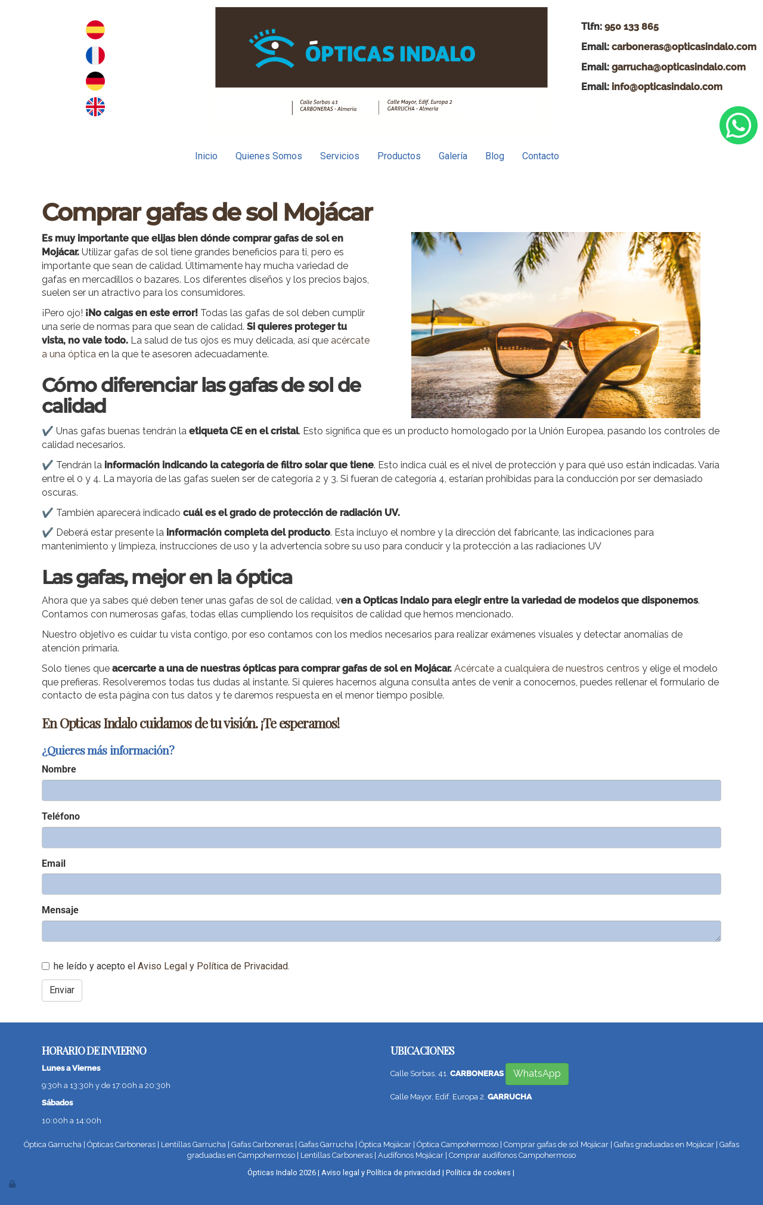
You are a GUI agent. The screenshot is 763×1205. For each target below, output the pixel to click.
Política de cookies (478, 1172)
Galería (453, 156)
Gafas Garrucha (326, 1144)
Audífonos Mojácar (410, 1155)
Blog (494, 156)
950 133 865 (631, 26)
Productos (399, 156)
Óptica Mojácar (385, 1144)
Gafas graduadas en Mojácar (664, 1144)
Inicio (206, 156)
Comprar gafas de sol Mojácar (556, 1144)
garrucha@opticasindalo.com (679, 67)
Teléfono (61, 816)
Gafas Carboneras (262, 1144)
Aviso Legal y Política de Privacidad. (214, 966)
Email (54, 863)
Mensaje (60, 910)
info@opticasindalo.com (667, 86)
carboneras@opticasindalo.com (684, 46)
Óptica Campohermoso (457, 1144)
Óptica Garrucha (53, 1144)
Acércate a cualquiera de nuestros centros (547, 668)
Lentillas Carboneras (336, 1155)
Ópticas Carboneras (121, 1144)
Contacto (540, 156)
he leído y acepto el (166, 966)
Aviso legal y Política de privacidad (381, 1172)
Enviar (62, 990)
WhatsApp (537, 1073)
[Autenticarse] (13, 1183)
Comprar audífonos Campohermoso (512, 1155)
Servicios (339, 156)
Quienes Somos (268, 156)
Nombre (59, 769)
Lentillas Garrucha (193, 1144)
